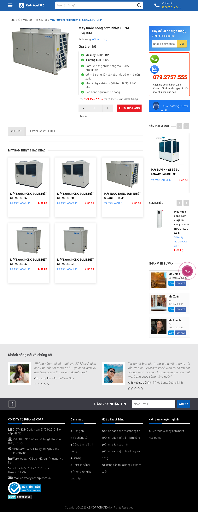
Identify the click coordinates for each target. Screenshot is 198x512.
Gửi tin (183, 404)
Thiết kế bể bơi (80, 464)
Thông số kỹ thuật (41, 131)
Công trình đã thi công (82, 448)
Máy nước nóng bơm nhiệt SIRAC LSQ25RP (28, 196)
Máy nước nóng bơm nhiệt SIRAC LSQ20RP (75, 196)
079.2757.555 (93, 99)
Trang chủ (14, 19)
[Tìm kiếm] (139, 5)
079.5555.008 (175, 304)
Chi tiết (16, 131)
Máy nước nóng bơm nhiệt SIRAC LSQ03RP (75, 262)
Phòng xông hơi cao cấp (81, 475)
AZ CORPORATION (98, 507)
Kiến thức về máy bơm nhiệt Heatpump (166, 434)
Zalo (171, 283)
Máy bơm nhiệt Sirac (35, 19)
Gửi (182, 43)
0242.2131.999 (17, 472)
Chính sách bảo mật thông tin (121, 430)
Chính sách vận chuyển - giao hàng (121, 455)
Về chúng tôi (79, 437)
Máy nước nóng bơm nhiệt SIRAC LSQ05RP (28, 262)
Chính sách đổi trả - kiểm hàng (121, 437)
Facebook (180, 283)
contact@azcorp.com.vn (35, 478)
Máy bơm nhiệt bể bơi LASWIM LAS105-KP (165, 172)
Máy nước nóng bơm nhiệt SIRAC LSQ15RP (122, 196)
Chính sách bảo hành (116, 444)
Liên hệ (42, 202)
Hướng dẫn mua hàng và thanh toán (122, 468)
